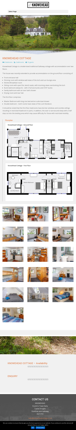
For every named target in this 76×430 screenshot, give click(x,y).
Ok (33, 427)
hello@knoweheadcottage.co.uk (40, 418)
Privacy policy (40, 427)
